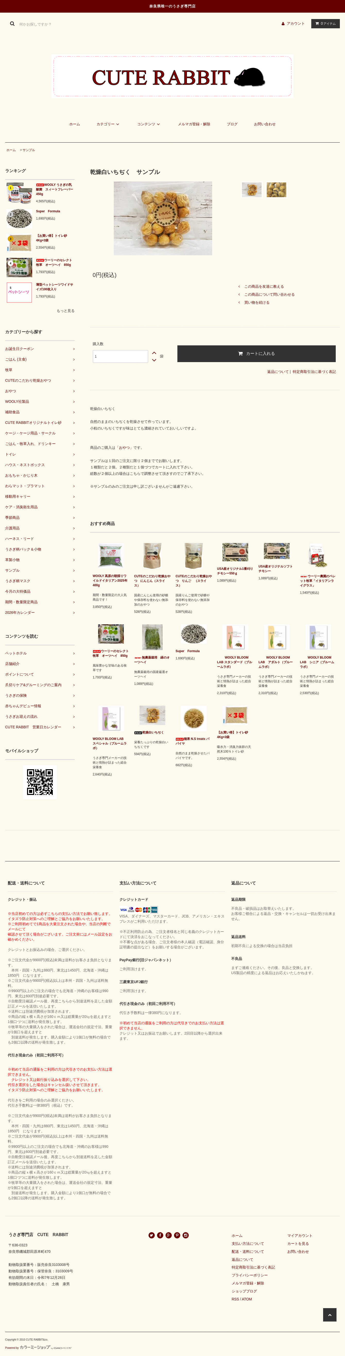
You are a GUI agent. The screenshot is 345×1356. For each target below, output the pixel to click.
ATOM (247, 1299)
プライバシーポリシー (250, 1275)
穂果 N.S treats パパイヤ (192, 741)
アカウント (296, 23)
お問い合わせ (265, 124)
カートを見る (298, 1243)
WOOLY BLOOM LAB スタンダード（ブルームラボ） (234, 662)
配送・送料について (248, 1251)
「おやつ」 (124, 447)
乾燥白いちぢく (149, 732)
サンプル (29, 150)
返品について (278, 372)
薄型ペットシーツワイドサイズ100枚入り (54, 287)
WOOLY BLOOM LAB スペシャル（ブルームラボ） (110, 743)
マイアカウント (300, 1235)
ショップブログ (244, 1291)
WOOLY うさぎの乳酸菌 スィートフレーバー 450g (55, 189)
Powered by (38, 1347)
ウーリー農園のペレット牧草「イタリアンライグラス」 (317, 580)
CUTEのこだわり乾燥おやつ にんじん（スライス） (152, 580)
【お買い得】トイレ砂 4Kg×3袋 (51, 238)
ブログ (232, 124)
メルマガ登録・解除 (194, 124)
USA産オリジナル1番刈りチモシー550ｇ (235, 571)
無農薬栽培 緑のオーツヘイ (152, 660)
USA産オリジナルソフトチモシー (275, 569)
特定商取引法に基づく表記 (314, 372)
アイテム (324, 23)
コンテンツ (149, 124)
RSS (235, 1299)
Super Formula (49, 211)
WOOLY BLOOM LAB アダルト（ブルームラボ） (275, 662)
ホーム (74, 124)
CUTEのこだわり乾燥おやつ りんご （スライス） (194, 580)
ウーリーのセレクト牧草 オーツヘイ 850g (54, 262)
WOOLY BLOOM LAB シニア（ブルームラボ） (317, 662)
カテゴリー (109, 124)
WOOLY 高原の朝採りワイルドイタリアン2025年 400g (111, 580)
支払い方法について (248, 1243)
